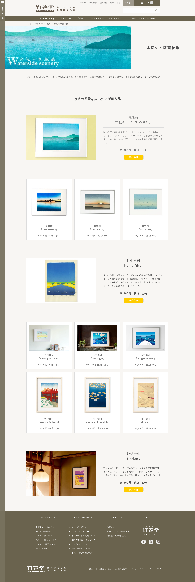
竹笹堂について (113, 527)
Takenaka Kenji (46, 18)
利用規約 (89, 569)
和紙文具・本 (115, 18)
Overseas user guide (81, 531)
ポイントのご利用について (83, 553)
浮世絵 (80, 18)
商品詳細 (133, 157)
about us (82, 3)
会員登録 (103, 3)
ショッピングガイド (80, 527)
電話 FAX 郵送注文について (83, 540)
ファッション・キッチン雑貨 (141, 18)
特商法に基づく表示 (103, 569)
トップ (29, 24)
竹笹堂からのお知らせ (45, 527)
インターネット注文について (84, 536)
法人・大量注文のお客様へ (47, 540)
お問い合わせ (115, 3)
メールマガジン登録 (44, 536)
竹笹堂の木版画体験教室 (117, 536)
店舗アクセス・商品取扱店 (118, 531)
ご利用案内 (93, 3)
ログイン (129, 3)
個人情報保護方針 (121, 569)
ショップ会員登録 (43, 531)
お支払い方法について (81, 544)
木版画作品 (65, 18)
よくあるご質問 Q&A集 (45, 544)
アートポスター (96, 18)
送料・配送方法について (82, 549)
